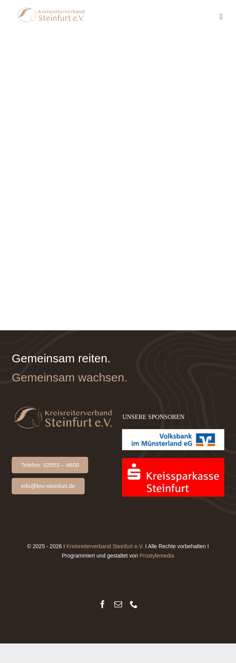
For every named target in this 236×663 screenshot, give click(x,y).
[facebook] (102, 604)
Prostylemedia (157, 555)
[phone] (134, 604)
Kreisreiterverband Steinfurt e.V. (105, 546)
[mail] (118, 604)
